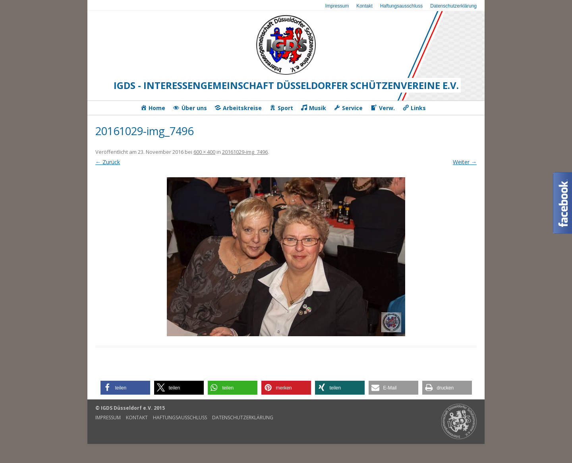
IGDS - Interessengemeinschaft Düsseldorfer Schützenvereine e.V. (286, 85)
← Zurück (107, 162)
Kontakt (364, 6)
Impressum (337, 6)
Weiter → (465, 162)
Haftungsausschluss (401, 6)
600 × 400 (204, 151)
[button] (125, 388)
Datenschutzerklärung (453, 6)
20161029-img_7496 (245, 151)
